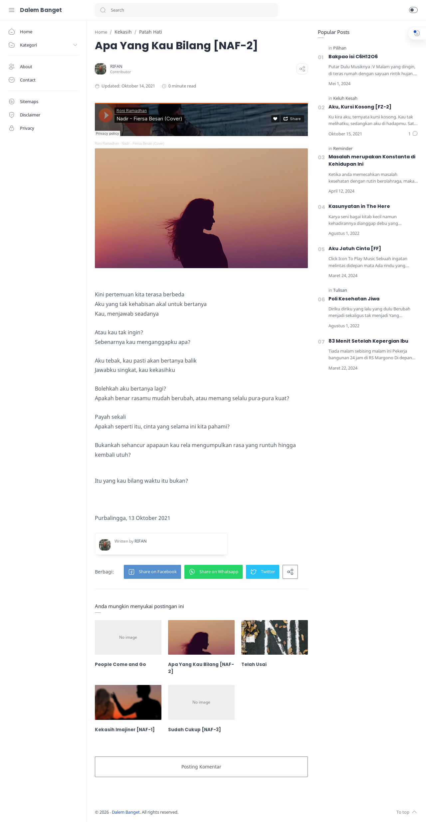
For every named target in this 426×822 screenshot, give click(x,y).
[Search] (186, 10)
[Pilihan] (339, 48)
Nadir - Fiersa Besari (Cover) (143, 143)
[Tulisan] (340, 290)
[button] (103, 10)
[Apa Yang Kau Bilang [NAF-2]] (201, 637)
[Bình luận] (413, 134)
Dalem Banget (41, 10)
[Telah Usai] (274, 637)
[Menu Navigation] (11, 10)
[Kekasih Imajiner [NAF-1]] (128, 702)
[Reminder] (342, 149)
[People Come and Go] (128, 637)
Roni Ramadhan (107, 143)
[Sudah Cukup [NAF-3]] (201, 702)
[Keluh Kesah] (345, 98)
